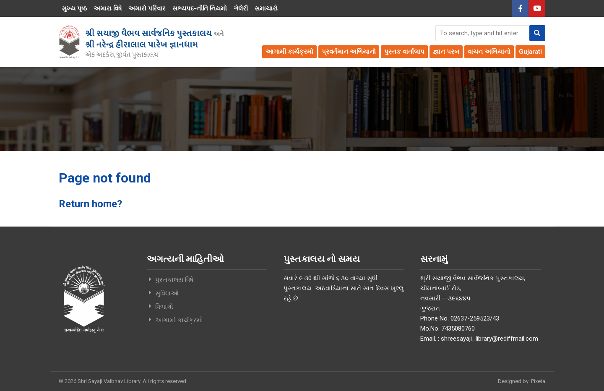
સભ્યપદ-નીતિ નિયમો (199, 8)
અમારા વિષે (108, 8)
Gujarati (530, 51)
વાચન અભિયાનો (489, 51)
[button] (537, 33)
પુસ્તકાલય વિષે (174, 279)
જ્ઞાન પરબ (446, 51)
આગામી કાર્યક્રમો (289, 51)
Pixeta (538, 381)
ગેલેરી (241, 8)
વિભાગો (164, 306)
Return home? (90, 204)
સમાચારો (266, 8)
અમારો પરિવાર (147, 8)
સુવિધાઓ (167, 293)
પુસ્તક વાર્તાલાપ (404, 51)
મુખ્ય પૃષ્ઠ (74, 8)
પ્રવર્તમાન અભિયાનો (349, 51)
